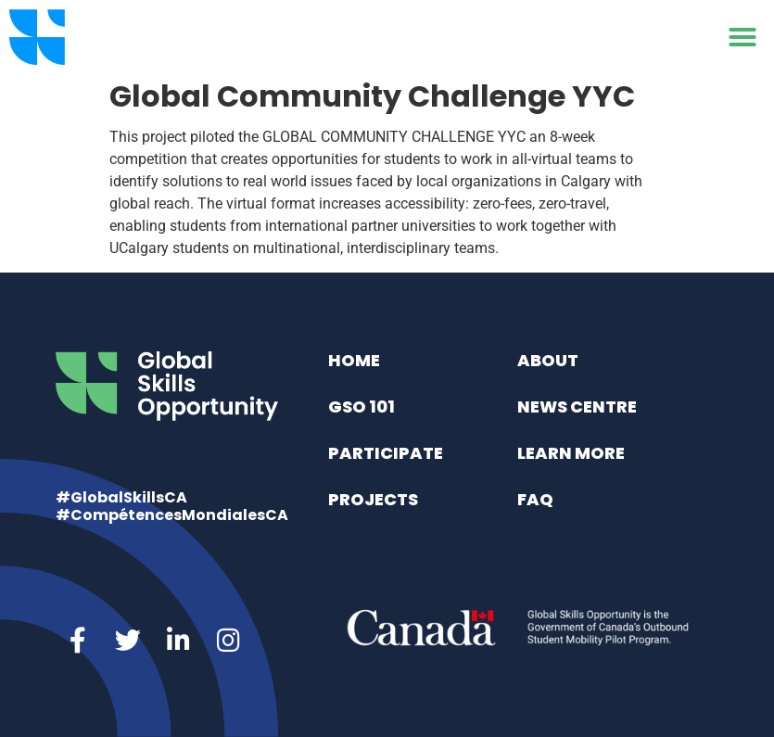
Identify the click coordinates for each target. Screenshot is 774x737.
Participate (385, 452)
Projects (373, 499)
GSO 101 (361, 406)
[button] (742, 37)
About (547, 360)
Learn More (571, 452)
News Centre (577, 406)
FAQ (535, 499)
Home (354, 360)
